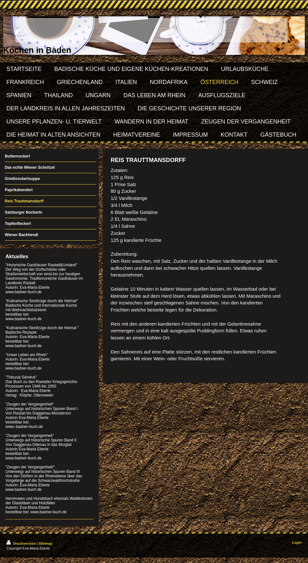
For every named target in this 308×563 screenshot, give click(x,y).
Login (297, 542)
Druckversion (21, 543)
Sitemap (45, 543)
